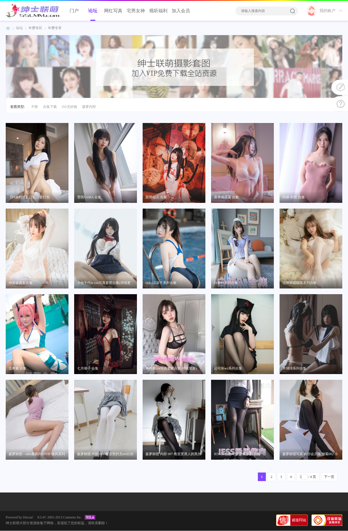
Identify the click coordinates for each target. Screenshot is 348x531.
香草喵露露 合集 (226, 197)
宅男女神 (136, 10)
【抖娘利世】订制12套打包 (29, 197)
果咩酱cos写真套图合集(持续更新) (171, 368)
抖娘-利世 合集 (293, 197)
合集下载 (50, 107)
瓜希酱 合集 (18, 368)
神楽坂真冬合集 (21, 283)
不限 (34, 107)
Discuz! (28, 517)
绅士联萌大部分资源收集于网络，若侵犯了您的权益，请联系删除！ (57, 523)
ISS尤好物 (69, 107)
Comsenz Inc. (72, 517)
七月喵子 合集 (87, 368)
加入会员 (181, 10)
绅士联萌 (8, 28)
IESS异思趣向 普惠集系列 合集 (237, 454)
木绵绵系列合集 (294, 368)
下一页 (329, 477)
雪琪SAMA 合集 (89, 197)
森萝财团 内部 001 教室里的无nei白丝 (105, 454)
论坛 (92, 10)
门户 (74, 10)
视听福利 (158, 10)
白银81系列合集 (226, 283)
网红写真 (113, 10)
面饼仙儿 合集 (156, 197)
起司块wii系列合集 (228, 368)
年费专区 (35, 28)
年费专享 (55, 28)
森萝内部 (89, 107)
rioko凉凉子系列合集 (161, 283)
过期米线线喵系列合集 (299, 283)
